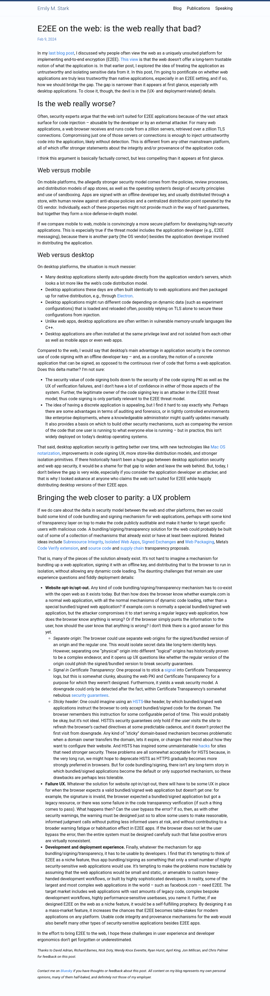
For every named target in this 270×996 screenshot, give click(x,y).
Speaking (224, 8)
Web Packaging (199, 541)
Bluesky (67, 971)
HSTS (138, 701)
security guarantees (89, 695)
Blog (177, 8)
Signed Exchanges (159, 541)
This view (129, 59)
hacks (204, 745)
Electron (124, 295)
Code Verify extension (57, 548)
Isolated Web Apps (122, 541)
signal (170, 670)
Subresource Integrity (83, 541)
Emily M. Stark (53, 8)
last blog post (61, 53)
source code (99, 548)
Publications (198, 8)
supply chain (132, 548)
